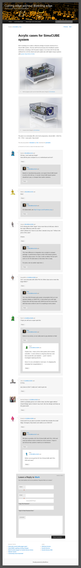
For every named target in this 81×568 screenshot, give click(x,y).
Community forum (18, 21)
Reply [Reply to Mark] (27, 464)
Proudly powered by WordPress (40, 562)
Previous (65, 26)
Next (71, 26)
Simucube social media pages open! (17, 546)
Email (22, 495)
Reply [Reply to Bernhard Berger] (23, 410)
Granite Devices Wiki (47, 550)
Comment (22, 517)
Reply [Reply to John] (23, 391)
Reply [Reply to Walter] (23, 198)
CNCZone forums (46, 546)
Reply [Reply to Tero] (25, 181)
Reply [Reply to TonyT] (23, 324)
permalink (48, 142)
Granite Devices (46, 548)
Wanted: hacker (12, 551)
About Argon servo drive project (33, 21)
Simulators (32, 142)
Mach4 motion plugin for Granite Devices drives (20, 550)
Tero (20, 26)
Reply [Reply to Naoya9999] (23, 286)
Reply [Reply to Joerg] (23, 241)
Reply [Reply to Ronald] (23, 427)
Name (22, 487)
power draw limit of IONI (27, 54)
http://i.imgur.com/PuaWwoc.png (43, 209)
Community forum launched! (15, 553)
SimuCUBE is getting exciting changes (18, 548)
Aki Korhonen (52, 91)
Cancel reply (59, 475)
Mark (37, 477)
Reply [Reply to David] (23, 161)
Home (10, 21)
